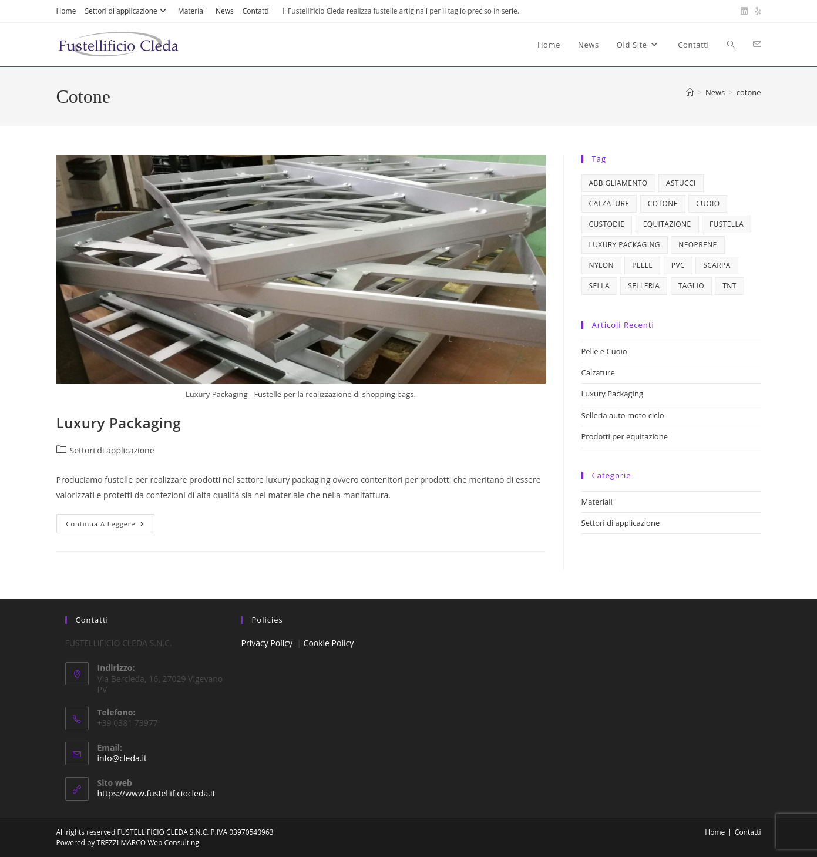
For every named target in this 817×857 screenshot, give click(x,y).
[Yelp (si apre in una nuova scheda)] (756, 11)
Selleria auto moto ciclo (622, 415)
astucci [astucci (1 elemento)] (681, 183)
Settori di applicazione (127, 11)
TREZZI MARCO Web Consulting (148, 843)
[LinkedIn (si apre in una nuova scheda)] (744, 11)
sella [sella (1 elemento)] (599, 286)
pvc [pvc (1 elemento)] (678, 265)
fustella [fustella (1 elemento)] (727, 224)
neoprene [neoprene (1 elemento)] (697, 245)
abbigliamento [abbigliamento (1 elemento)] (618, 183)
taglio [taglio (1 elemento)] (691, 286)
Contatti (256, 11)
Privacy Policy (266, 642)
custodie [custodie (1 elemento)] (607, 224)
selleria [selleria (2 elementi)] (644, 286)
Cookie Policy (329, 642)
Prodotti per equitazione (624, 436)
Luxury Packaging (118, 422)
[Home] (690, 92)
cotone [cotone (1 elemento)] (663, 204)
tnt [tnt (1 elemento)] (729, 286)
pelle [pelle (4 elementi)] (642, 265)
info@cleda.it (122, 758)
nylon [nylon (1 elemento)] (601, 265)
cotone (749, 92)
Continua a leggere (110, 525)
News (225, 11)
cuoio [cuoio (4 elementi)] (708, 204)
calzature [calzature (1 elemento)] (609, 204)
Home (66, 11)
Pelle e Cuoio (604, 351)
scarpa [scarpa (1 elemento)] (716, 265)
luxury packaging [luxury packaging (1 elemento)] (624, 245)
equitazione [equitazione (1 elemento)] (667, 224)
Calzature (598, 372)
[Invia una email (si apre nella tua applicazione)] (757, 44)
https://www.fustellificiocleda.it (156, 793)
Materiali (192, 11)
